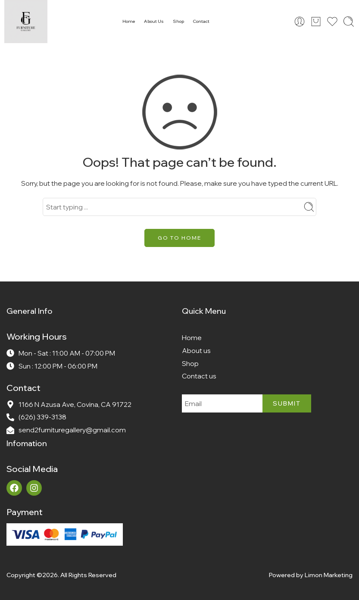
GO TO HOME (179, 237)
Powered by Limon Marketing (311, 575)
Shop (178, 21)
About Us (154, 21)
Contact (201, 21)
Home (128, 21)
